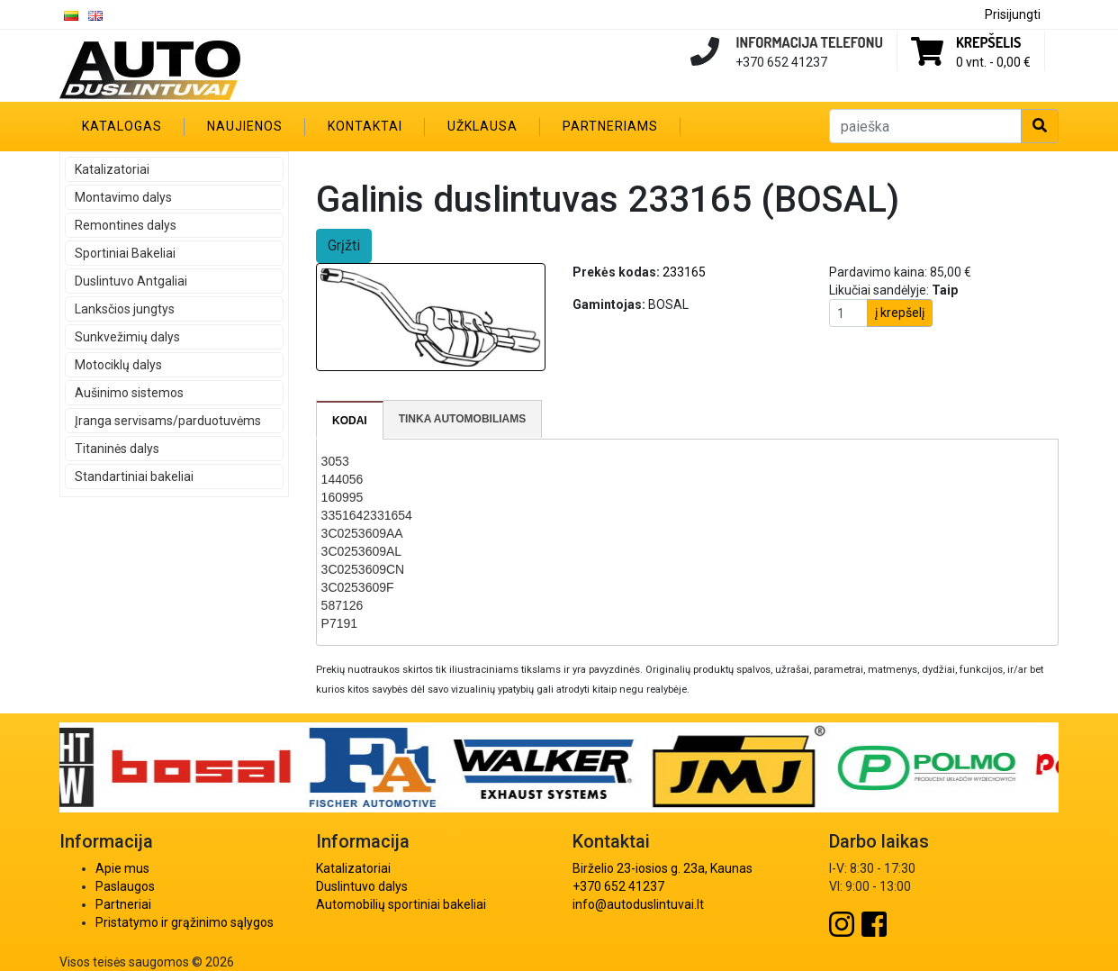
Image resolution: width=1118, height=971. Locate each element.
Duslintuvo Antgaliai (131, 281)
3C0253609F (357, 587)
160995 (342, 497)
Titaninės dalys (117, 448)
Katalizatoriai (112, 169)
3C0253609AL (361, 551)
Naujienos (245, 126)
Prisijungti (1013, 14)
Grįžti (344, 245)
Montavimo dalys (123, 197)
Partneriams (610, 126)
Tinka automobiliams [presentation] (463, 419)
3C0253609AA (362, 533)
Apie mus (122, 868)
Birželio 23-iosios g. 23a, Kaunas (663, 868)
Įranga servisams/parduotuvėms (168, 420)
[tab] (350, 420)
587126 (342, 605)
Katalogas (122, 126)
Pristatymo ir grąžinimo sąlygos (184, 922)
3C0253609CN (363, 569)
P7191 (339, 623)
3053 (335, 461)
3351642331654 (366, 515)
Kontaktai (365, 126)
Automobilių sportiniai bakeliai (401, 904)
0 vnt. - (993, 62)
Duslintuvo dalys (362, 886)
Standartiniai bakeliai (134, 476)
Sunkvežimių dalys (127, 337)
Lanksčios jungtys (125, 309)
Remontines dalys (125, 225)
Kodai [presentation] (349, 420)
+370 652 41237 (618, 886)
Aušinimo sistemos (129, 393)
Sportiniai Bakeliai (125, 253)
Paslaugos (125, 886)
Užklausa (482, 126)
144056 (342, 479)
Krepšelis (988, 42)
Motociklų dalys (118, 365)
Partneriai (123, 904)
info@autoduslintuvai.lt (638, 904)
